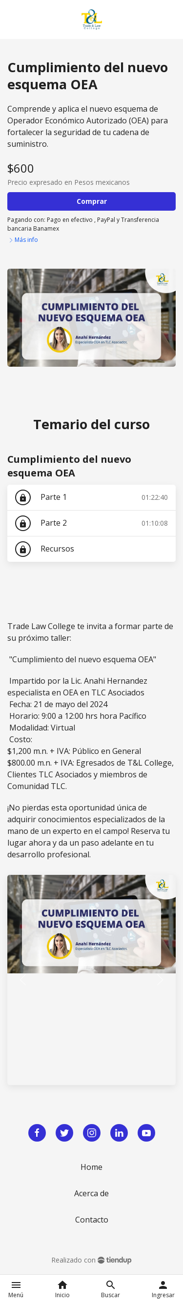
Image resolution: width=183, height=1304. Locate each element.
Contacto (91, 1219)
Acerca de (91, 1193)
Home (91, 1167)
